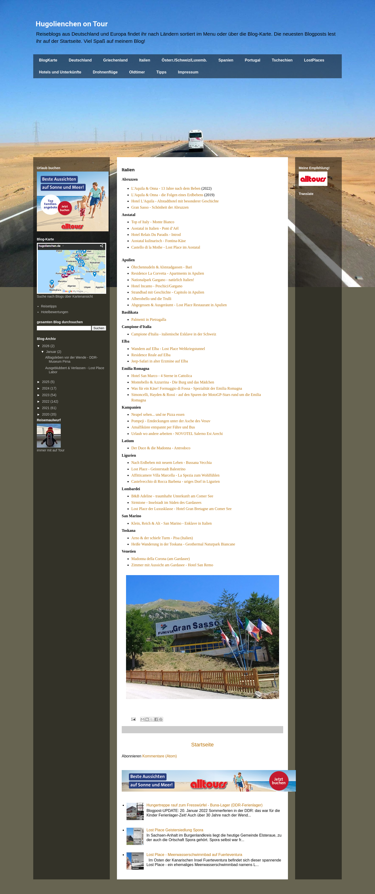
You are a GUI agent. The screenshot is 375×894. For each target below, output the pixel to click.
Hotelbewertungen (54, 312)
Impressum (188, 72)
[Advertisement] (187, 114)
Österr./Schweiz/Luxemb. (184, 60)
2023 (46, 395)
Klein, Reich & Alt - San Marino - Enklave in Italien (171, 523)
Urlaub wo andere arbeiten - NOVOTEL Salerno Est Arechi (177, 434)
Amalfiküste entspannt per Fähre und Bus (163, 427)
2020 (46, 414)
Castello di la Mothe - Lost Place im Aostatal (165, 247)
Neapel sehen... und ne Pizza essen (157, 414)
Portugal (252, 60)
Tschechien (282, 60)
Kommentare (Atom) (159, 756)
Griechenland (115, 60)
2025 (46, 382)
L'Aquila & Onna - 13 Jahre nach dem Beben (165, 188)
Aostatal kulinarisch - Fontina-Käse (158, 241)
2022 (46, 401)
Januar (51, 352)
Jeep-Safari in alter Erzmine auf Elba (159, 361)
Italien (144, 60)
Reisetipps (49, 306)
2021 (46, 408)
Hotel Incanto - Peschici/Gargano (156, 286)
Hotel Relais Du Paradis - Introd (156, 235)
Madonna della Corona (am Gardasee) (160, 559)
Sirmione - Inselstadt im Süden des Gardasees (166, 502)
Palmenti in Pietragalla (148, 319)
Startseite (202, 745)
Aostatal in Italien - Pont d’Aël (155, 228)
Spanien (225, 60)
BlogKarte (48, 60)
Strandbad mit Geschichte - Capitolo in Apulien (167, 292)
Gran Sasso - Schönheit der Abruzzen (160, 207)
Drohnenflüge (105, 72)
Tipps (161, 72)
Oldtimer (137, 72)
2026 (46, 346)
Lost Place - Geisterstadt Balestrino (158, 469)
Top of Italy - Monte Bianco (152, 222)
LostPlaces (314, 60)
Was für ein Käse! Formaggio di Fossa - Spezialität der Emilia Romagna (186, 388)
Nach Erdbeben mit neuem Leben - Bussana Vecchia (171, 463)
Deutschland (80, 60)
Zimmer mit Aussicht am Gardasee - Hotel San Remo (172, 565)
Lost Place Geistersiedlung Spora (174, 830)
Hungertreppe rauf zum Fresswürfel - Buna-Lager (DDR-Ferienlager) (204, 805)
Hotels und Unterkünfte (60, 72)
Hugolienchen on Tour (72, 24)
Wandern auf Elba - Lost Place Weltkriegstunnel (168, 349)
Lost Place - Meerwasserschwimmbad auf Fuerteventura (194, 855)
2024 (46, 388)
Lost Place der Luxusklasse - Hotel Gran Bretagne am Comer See (181, 509)
